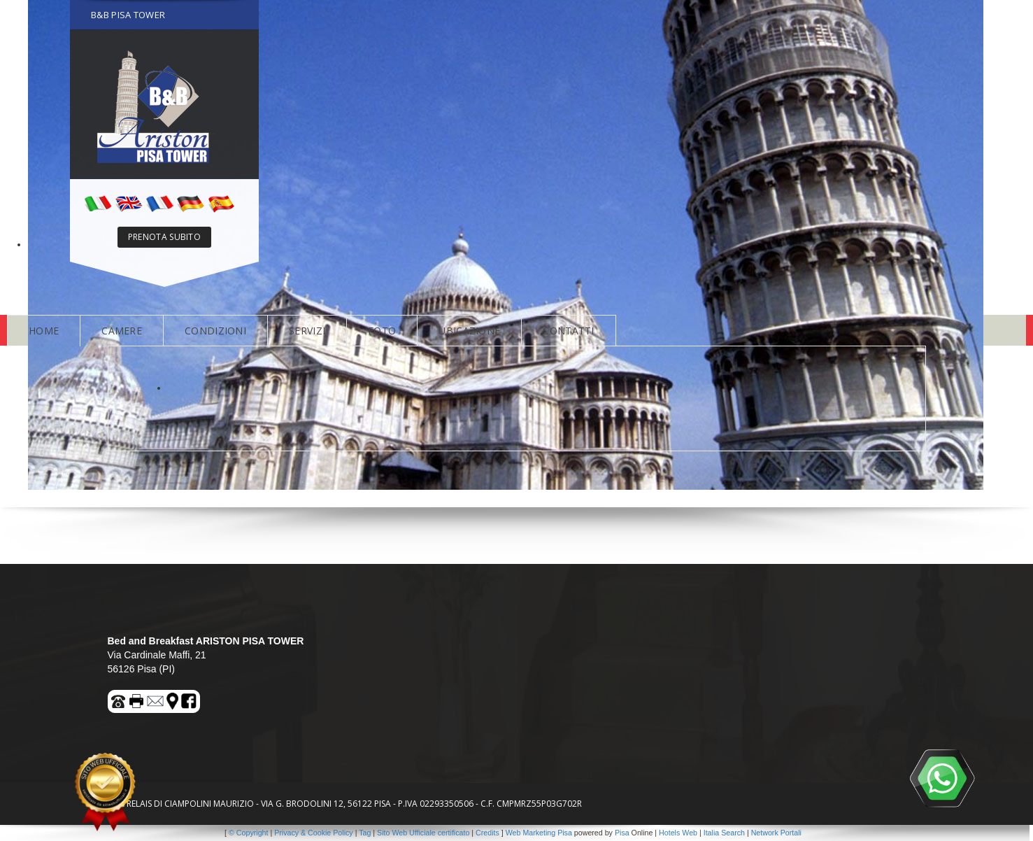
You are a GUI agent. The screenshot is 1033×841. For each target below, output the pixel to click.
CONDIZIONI (215, 330)
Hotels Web (678, 832)
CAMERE (121, 330)
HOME (44, 330)
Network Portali (776, 832)
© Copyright (248, 832)
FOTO (382, 330)
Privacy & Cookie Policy (313, 832)
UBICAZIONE (469, 330)
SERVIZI (307, 330)
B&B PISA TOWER (128, 14)
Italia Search (724, 832)
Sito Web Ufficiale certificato (423, 832)
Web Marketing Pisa (539, 832)
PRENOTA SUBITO (164, 237)
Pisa (622, 832)
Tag (365, 832)
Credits (487, 832)
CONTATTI (568, 330)
